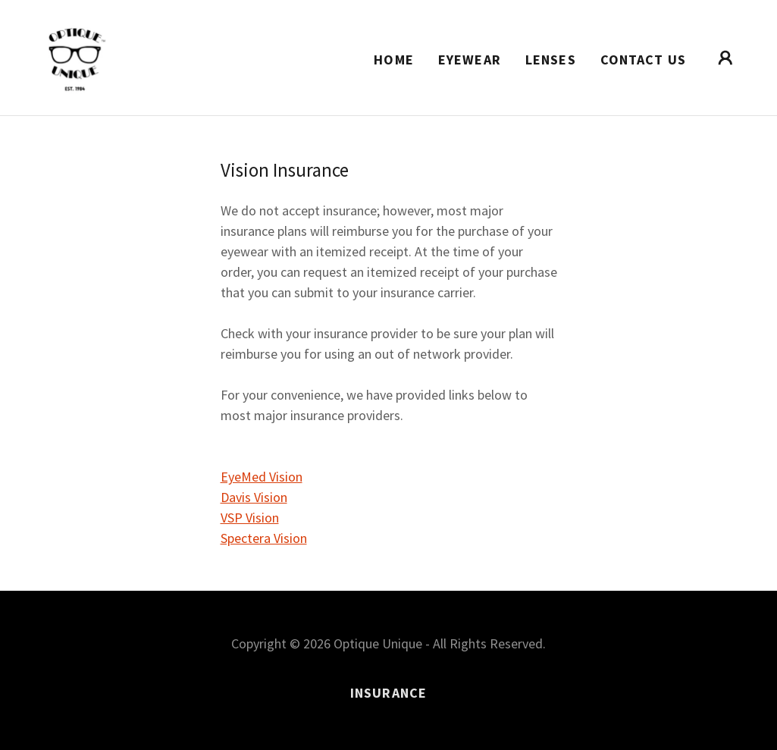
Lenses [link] (550, 59)
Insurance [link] (388, 692)
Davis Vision (254, 497)
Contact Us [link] (643, 59)
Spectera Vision (264, 538)
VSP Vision (250, 517)
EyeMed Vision (261, 476)
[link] (75, 55)
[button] (725, 57)
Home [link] (394, 59)
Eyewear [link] (469, 59)
